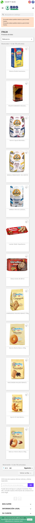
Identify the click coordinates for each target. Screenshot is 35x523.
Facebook (15, 498)
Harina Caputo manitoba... (17, 140)
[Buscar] (17, 14)
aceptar (30, 519)
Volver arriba (26, 473)
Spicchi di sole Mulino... (17, 417)
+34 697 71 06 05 (10, 2)
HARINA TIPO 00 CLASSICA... (17, 209)
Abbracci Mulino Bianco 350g (17, 452)
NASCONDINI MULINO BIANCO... (17, 382)
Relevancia (17, 39)
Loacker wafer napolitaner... (17, 244)
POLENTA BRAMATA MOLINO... (17, 106)
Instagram (19, 498)
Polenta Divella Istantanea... (17, 71)
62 (11, 468)
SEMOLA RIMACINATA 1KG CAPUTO (17, 175)
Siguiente (28, 468)
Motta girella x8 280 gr (17, 279)
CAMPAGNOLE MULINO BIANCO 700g (17, 313)
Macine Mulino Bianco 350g (17, 348)
